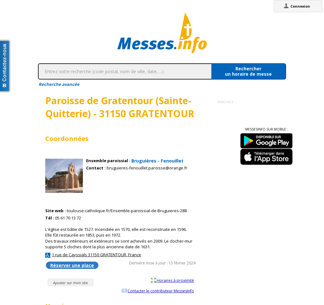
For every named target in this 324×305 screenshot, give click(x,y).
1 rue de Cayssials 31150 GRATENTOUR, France (96, 254)
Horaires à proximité (175, 280)
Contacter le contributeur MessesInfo (161, 290)
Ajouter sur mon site (70, 282)
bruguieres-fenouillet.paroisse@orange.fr (147, 168)
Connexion (300, 6)
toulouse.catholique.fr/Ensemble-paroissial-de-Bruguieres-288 (127, 211)
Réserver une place (72, 265)
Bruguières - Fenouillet (157, 161)
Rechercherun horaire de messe (248, 71)
